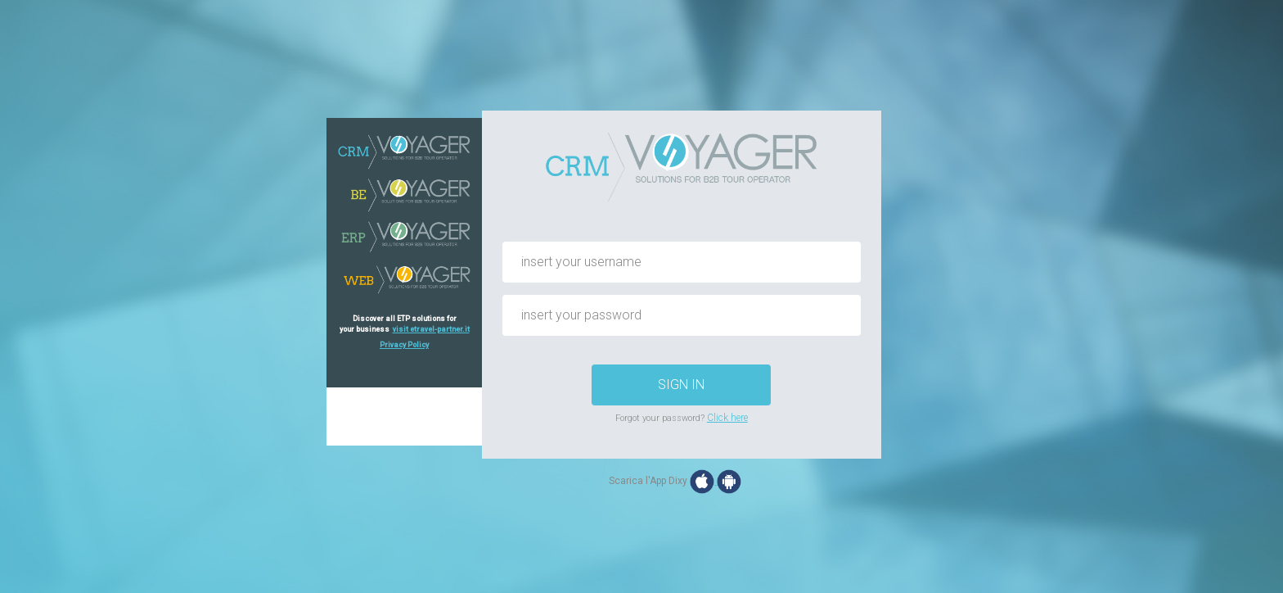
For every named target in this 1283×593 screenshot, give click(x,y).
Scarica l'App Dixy (648, 481)
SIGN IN (681, 384)
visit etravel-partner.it (431, 329)
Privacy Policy (404, 345)
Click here (727, 417)
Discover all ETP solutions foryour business (405, 324)
